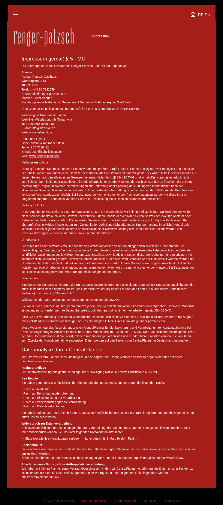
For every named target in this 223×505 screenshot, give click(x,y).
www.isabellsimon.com (44, 156)
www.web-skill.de (40, 132)
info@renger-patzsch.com (49, 93)
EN (208, 15)
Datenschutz (172, 500)
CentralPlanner (94, 327)
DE (201, 15)
